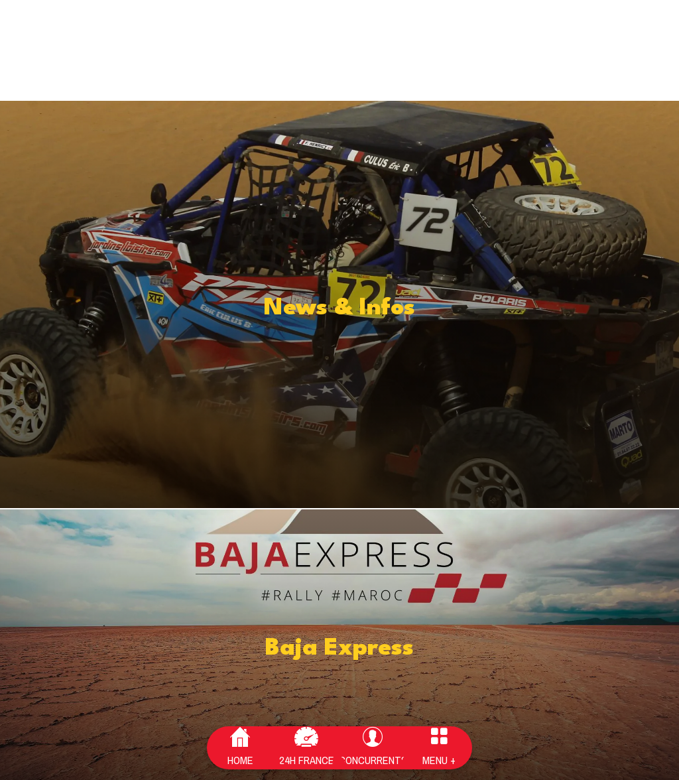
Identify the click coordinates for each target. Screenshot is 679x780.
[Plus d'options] (439, 748)
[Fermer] (21, 21)
